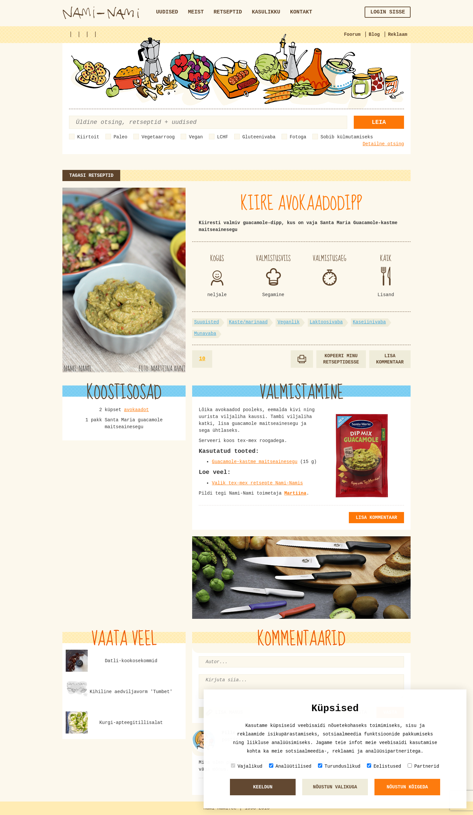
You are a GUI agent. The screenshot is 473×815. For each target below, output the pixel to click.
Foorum (352, 34)
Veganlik (289, 322)
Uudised (167, 12)
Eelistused (384, 766)
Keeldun (263, 787)
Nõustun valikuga (335, 787)
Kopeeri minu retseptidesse (341, 359)
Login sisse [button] (387, 12)
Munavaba (205, 333)
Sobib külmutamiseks (347, 137)
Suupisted (206, 322)
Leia (379, 122)
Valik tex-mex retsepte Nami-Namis (257, 483)
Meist (196, 12)
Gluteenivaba (259, 137)
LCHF (222, 137)
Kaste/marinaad (248, 322)
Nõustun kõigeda (407, 787)
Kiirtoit (88, 137)
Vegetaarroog (158, 137)
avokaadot (136, 409)
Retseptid (228, 12)
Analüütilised (290, 766)
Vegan (196, 137)
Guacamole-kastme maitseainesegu (254, 461)
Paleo (120, 137)
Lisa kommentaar (390, 359)
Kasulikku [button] (266, 12)
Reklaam (397, 34)
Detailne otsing (383, 144)
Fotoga (298, 137)
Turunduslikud (339, 766)
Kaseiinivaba (369, 322)
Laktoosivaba (326, 322)
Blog (374, 34)
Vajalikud (246, 766)
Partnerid (423, 766)
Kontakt (301, 12)
